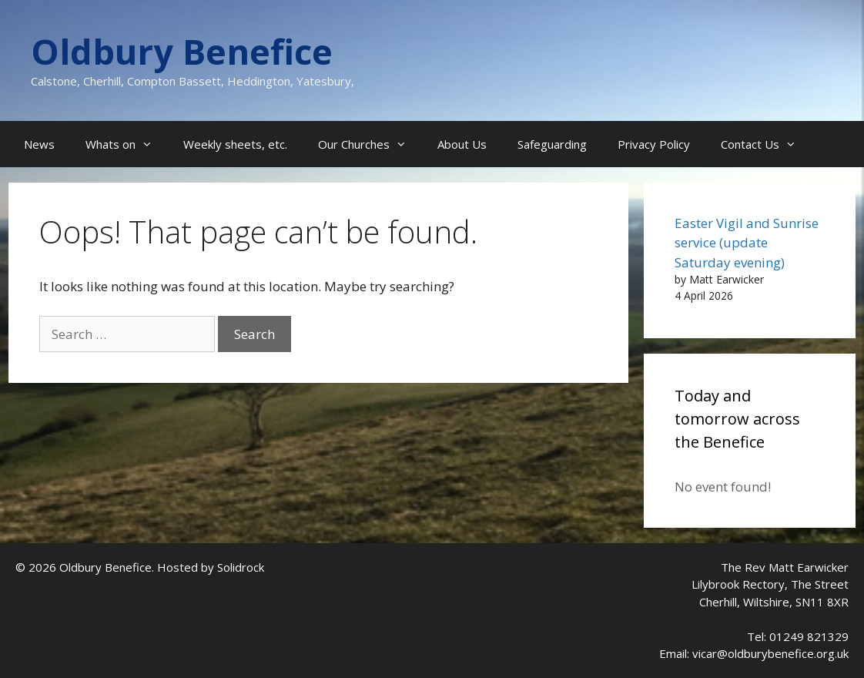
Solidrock (240, 567)
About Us (462, 144)
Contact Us (766, 144)
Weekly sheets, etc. (235, 144)
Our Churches (370, 144)
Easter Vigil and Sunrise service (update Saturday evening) (747, 242)
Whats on (126, 144)
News (39, 144)
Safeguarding (552, 144)
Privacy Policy (654, 144)
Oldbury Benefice (182, 51)
